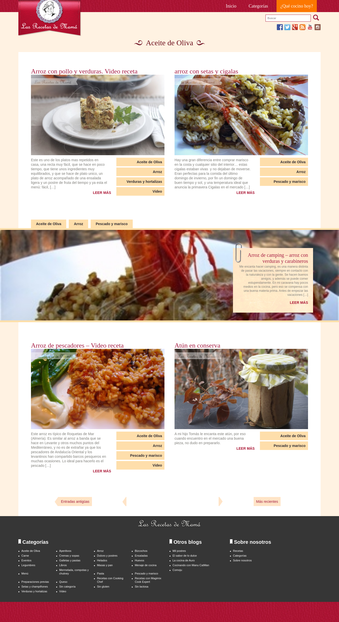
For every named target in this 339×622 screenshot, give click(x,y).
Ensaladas (141, 555)
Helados (102, 560)
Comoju (177, 569)
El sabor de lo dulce (185, 555)
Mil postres (179, 550)
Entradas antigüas (75, 502)
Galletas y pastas (69, 560)
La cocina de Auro (184, 560)
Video (157, 191)
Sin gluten (103, 586)
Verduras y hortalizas (144, 182)
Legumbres (28, 565)
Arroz (157, 172)
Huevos (139, 560)
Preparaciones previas (35, 581)
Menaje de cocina (145, 565)
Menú (24, 573)
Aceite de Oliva (149, 162)
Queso (63, 581)
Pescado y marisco (290, 182)
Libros (63, 565)
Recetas (238, 550)
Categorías (258, 6)
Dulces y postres (107, 555)
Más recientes (267, 502)
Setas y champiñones (34, 586)
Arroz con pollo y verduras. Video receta (84, 71)
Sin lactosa (141, 586)
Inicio (231, 6)
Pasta (100, 573)
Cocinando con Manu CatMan (191, 565)
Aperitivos (65, 550)
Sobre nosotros (242, 560)
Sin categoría (67, 586)
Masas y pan (105, 565)
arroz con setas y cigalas (206, 71)
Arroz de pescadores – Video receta (77, 345)
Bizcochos (141, 550)
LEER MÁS (102, 192)
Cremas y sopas (69, 555)
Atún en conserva (197, 345)
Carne (25, 555)
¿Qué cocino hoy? (296, 6)
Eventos (26, 560)
